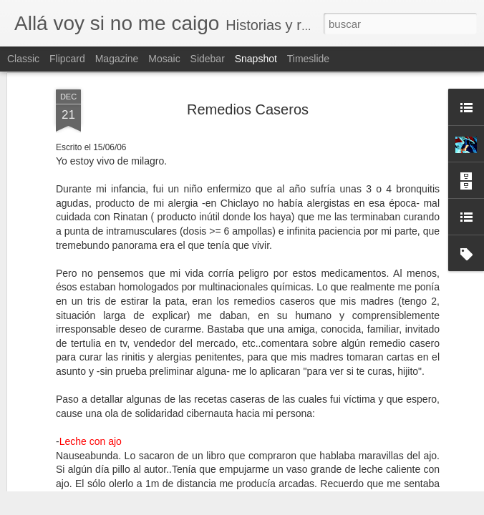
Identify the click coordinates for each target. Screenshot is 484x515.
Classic (23, 58)
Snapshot (256, 58)
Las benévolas (406, 454)
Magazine (117, 58)
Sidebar (207, 58)
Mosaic (164, 58)
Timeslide (308, 58)
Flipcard (67, 58)
